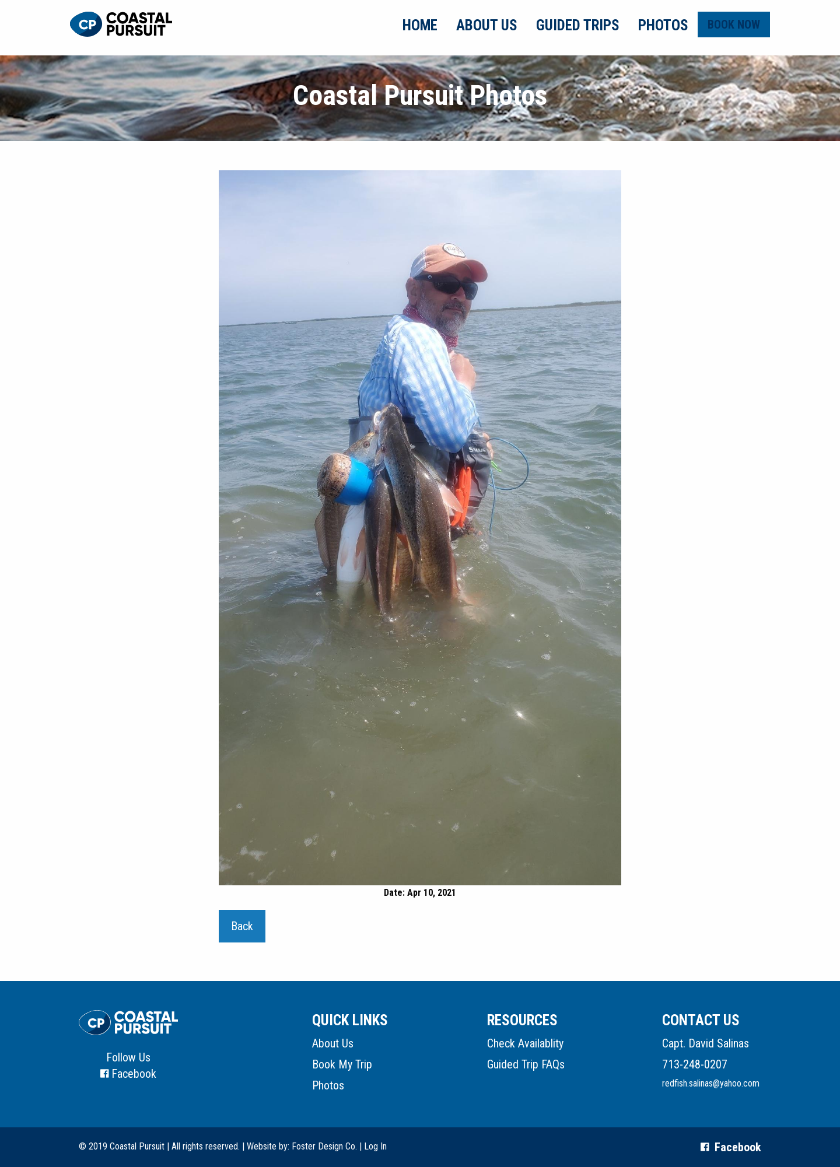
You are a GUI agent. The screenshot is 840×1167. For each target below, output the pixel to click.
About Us (486, 25)
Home (420, 25)
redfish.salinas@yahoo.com (711, 1083)
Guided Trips (578, 25)
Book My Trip (342, 1064)
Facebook (133, 1074)
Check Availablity (525, 1043)
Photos (663, 25)
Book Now (734, 24)
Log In (375, 1146)
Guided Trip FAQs (526, 1064)
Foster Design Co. (324, 1146)
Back (242, 926)
